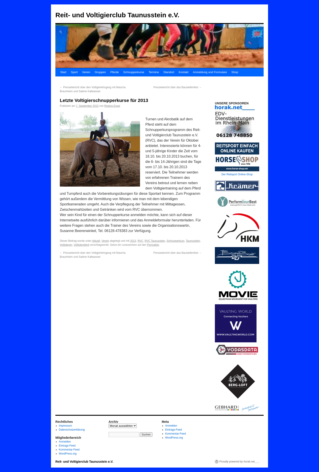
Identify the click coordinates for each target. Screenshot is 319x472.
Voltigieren (66, 244)
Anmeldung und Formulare (210, 72)
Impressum (65, 425)
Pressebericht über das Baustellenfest (178, 87)
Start (63, 72)
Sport (74, 72)
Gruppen (100, 72)
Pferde (114, 72)
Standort (168, 72)
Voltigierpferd (81, 244)
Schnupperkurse (133, 72)
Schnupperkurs (176, 240)
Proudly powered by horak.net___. (239, 461)
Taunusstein (193, 240)
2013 (133, 240)
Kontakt (183, 72)
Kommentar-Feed (69, 449)
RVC (140, 240)
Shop (234, 72)
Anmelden (65, 441)
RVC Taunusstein (155, 240)
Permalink (153, 244)
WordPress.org (68, 453)
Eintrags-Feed (67, 445)
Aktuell (96, 240)
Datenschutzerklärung (72, 429)
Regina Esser (112, 105)
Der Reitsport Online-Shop (237, 174)
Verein (86, 72)
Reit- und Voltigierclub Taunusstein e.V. (117, 15)
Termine (154, 72)
